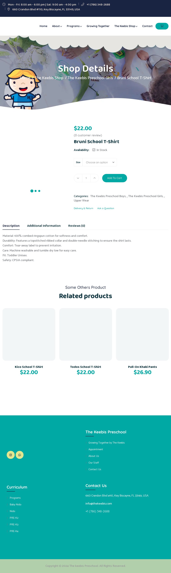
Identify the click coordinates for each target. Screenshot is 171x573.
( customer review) (88, 135)
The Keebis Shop (124, 26)
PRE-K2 (14, 517)
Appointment (96, 449)
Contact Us (95, 469)
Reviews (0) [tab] (76, 226)
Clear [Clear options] (123, 162)
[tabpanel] (36, 163)
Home (43, 26)
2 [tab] (36, 191)
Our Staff (94, 462)
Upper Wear (81, 200)
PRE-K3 (14, 524)
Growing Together (98, 26)
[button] (133, 176)
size (78, 162)
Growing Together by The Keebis (107, 442)
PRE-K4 (14, 531)
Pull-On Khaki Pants (142, 367)
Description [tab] (11, 226)
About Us (94, 456)
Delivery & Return (83, 208)
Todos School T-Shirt (85, 367)
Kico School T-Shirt (29, 367)
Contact (147, 26)
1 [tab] (31, 190)
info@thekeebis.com (99, 503)
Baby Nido (15, 504)
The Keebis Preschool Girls (90, 78)
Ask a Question (105, 208)
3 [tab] (39, 191)
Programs (73, 26)
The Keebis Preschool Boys (108, 196)
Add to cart (114, 178)
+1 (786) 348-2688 (98, 4)
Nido (12, 511)
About (56, 26)
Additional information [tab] (44, 226)
